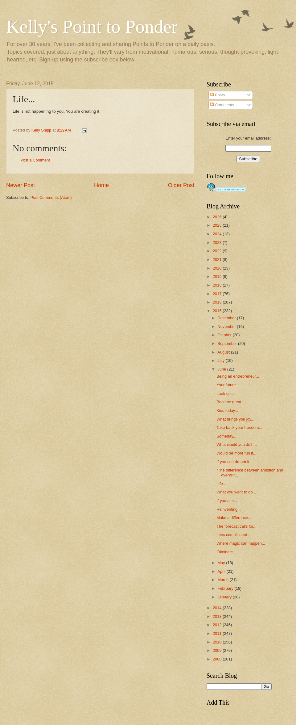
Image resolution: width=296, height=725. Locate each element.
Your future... (227, 385)
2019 (218, 276)
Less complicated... (233, 534)
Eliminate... (226, 552)
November (227, 326)
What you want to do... (236, 492)
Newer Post (20, 185)
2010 (218, 642)
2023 (218, 242)
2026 (218, 217)
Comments (222, 105)
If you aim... (226, 500)
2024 (218, 234)
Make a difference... (233, 517)
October (224, 335)
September (227, 343)
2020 (218, 268)
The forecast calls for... (236, 526)
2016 (218, 302)
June (222, 369)
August (224, 352)
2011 (218, 633)
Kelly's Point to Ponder (92, 26)
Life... (221, 483)
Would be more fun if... (236, 453)
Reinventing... (228, 509)
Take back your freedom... (239, 427)
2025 (218, 225)
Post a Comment (35, 160)
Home (101, 185)
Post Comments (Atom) (51, 197)
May (221, 562)
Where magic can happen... (240, 543)
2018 (218, 285)
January (224, 597)
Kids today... (227, 410)
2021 (218, 259)
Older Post (181, 185)
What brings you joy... (235, 419)
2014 (218, 608)
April (221, 571)
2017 (218, 293)
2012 (218, 624)
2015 (218, 310)
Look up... (225, 393)
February (225, 588)
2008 (218, 659)
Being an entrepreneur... (237, 376)
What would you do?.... (236, 444)
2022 (218, 251)
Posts (217, 95)
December (227, 318)
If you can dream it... (234, 461)
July (221, 360)
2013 (218, 616)
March (223, 579)
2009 (218, 650)
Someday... (226, 436)
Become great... (230, 402)
